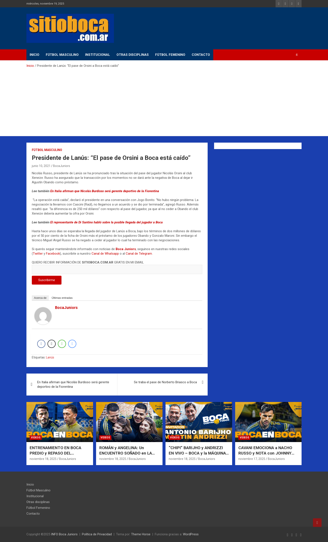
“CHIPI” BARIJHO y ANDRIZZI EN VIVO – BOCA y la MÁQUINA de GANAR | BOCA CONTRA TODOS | (197, 455)
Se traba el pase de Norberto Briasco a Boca (165, 382)
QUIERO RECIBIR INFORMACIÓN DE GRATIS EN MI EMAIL (117, 265)
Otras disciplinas (132, 55)
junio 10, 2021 (41, 166)
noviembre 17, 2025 (251, 459)
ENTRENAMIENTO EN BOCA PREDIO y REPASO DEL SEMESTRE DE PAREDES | (55, 453)
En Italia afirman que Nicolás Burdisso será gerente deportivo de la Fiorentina (104, 191)
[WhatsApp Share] (62, 344)
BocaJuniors (61, 166)
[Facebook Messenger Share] (72, 344)
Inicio (34, 55)
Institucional (97, 55)
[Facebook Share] (41, 344)
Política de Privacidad (97, 534)
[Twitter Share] (52, 344)
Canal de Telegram (139, 253)
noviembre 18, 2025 (43, 459)
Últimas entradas (62, 297)
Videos (35, 437)
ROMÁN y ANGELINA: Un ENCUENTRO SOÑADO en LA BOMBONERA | (125, 453)
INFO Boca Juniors (64, 534)
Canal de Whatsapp (105, 253)
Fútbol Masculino (62, 55)
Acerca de (40, 297)
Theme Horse (140, 534)
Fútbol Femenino (170, 55)
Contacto (201, 55)
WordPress (191, 534)
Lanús (50, 357)
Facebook (53, 253)
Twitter (38, 253)
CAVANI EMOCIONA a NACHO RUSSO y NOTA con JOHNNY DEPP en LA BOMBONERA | (265, 453)
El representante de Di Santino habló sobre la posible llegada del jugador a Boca (106, 222)
